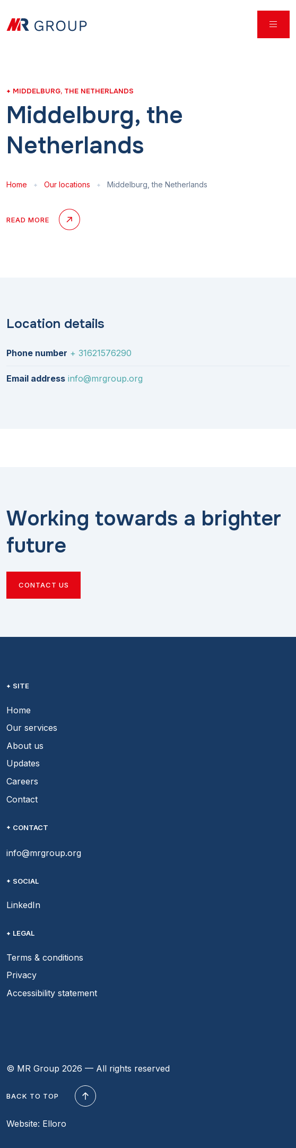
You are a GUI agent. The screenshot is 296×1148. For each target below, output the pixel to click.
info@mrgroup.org (105, 378)
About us (24, 745)
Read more (42, 220)
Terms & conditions (44, 957)
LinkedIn (23, 905)
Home (16, 184)
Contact (22, 799)
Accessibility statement (51, 993)
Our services (31, 727)
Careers (22, 781)
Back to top (49, 1096)
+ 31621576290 (101, 353)
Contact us (44, 585)
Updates (23, 763)
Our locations (67, 184)
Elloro (54, 1123)
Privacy (21, 975)
